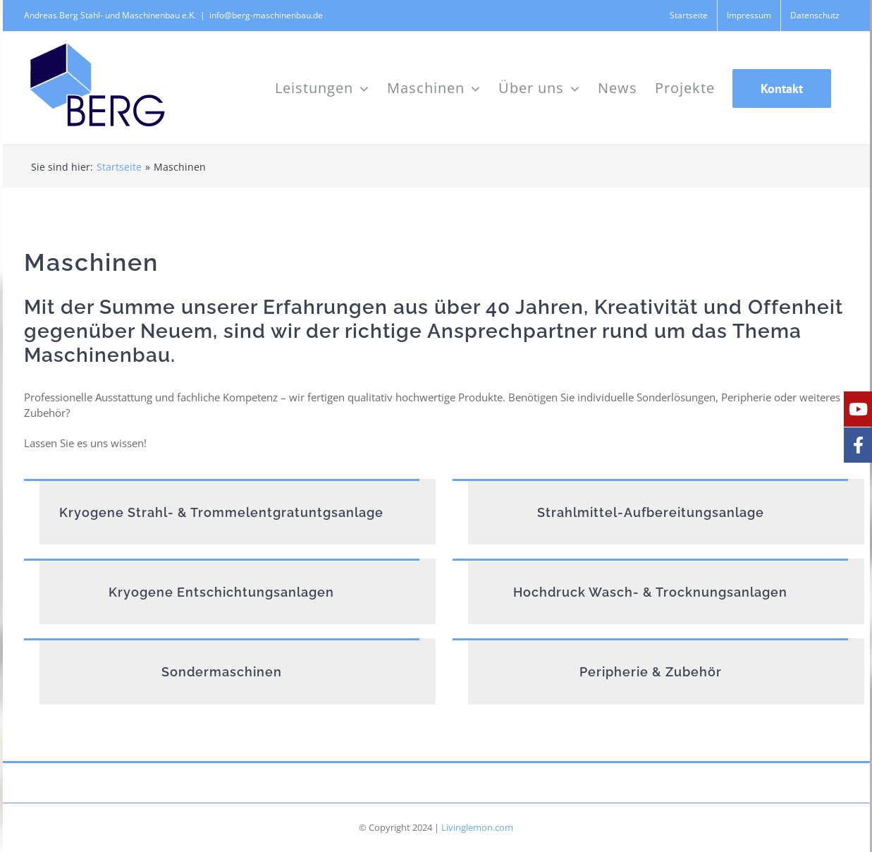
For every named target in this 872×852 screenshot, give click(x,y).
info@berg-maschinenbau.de (266, 15)
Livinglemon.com (477, 827)
